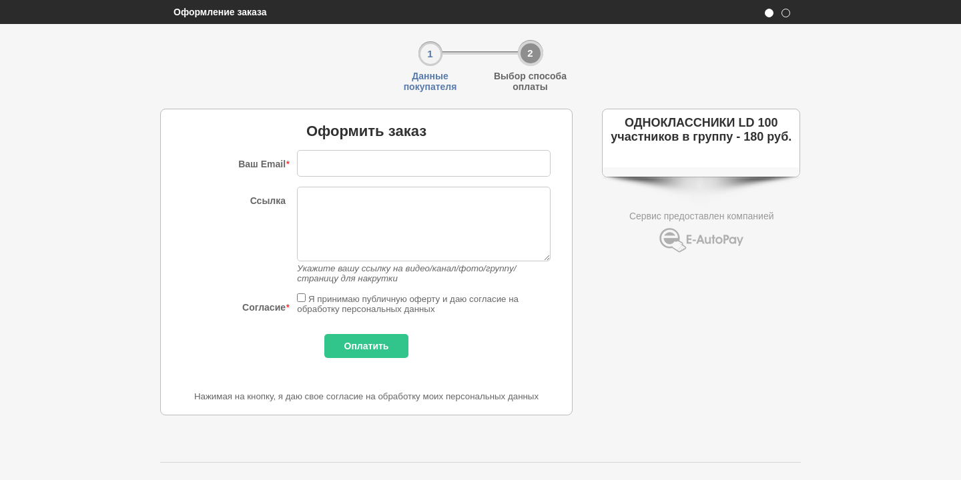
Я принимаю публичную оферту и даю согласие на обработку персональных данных (408, 304)
